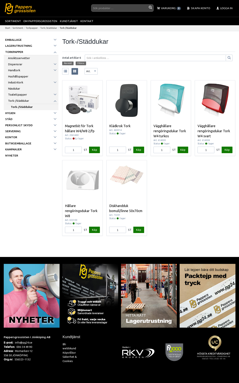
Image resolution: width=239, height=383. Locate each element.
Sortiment (13, 21)
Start (7, 28)
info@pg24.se (23, 342)
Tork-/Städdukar (22, 106)
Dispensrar (15, 64)
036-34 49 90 (24, 346)
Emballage (13, 39)
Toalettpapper (17, 94)
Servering (13, 131)
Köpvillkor (69, 352)
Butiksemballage (18, 143)
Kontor (11, 137)
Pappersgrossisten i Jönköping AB (27, 337)
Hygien (10, 113)
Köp (94, 149)
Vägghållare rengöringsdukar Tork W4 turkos (169, 131)
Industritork (15, 82)
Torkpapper (32, 28)
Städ (9, 119)
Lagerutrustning (18, 45)
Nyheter (11, 155)
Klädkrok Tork (120, 126)
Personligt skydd (19, 125)
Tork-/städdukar (48, 28)
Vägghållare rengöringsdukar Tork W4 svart (214, 131)
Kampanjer (13, 149)
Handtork (14, 70)
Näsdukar (14, 88)
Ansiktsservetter (19, 58)
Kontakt (86, 21)
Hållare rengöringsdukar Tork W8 (81, 211)
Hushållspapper (18, 76)
